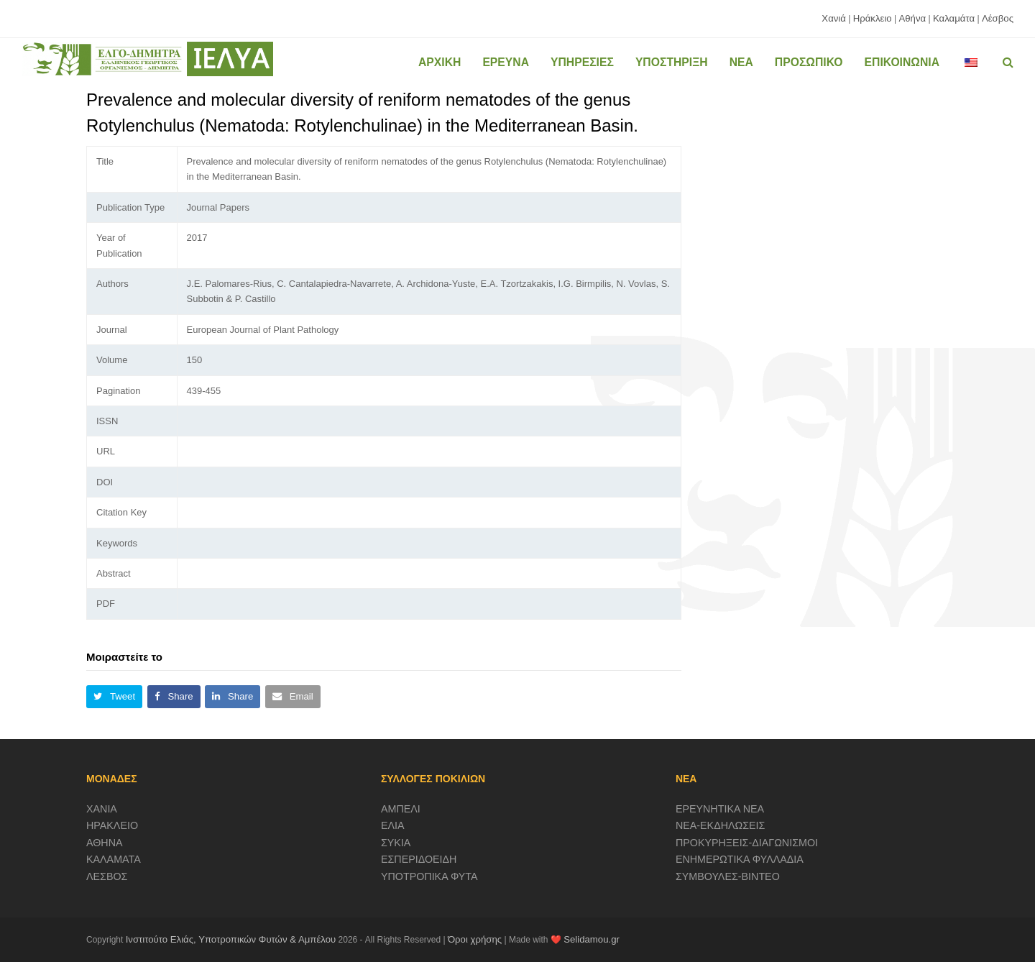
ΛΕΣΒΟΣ (106, 876)
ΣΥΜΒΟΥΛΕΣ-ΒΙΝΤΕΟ (728, 876)
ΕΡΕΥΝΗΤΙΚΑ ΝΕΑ (720, 809)
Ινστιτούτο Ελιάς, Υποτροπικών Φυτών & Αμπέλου (231, 939)
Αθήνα (912, 18)
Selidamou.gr (592, 939)
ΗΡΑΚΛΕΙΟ (112, 825)
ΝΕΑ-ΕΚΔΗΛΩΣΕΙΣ (720, 825)
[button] (114, 696)
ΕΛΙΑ (393, 825)
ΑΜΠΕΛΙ (400, 809)
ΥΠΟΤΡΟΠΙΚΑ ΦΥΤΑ (429, 876)
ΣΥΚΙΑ (395, 842)
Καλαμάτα (954, 18)
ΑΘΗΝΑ (104, 842)
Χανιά (834, 18)
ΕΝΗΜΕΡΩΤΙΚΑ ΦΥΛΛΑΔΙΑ (740, 859)
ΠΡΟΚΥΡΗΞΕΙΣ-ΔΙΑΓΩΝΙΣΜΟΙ (747, 842)
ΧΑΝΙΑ (101, 809)
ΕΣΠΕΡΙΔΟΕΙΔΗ (419, 859)
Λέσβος (997, 18)
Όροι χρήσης (475, 939)
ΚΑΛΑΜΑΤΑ (113, 859)
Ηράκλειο (872, 18)
